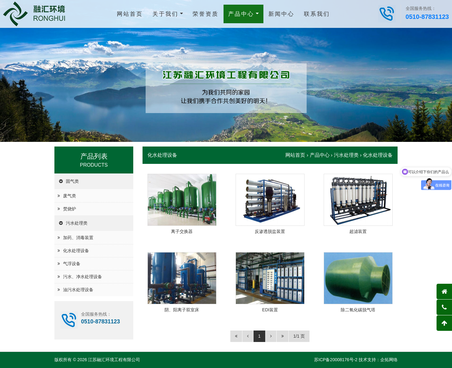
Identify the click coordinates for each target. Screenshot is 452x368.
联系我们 (317, 14)
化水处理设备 (76, 250)
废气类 (69, 195)
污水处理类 (76, 223)
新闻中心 (281, 14)
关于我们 (165, 14)
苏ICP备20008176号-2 (335, 359)
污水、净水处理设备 (82, 276)
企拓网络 (389, 359)
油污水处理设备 (78, 289)
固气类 (72, 181)
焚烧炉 (69, 208)
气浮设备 (71, 263)
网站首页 (130, 14)
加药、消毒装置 (78, 237)
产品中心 (241, 14)
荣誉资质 (206, 14)
